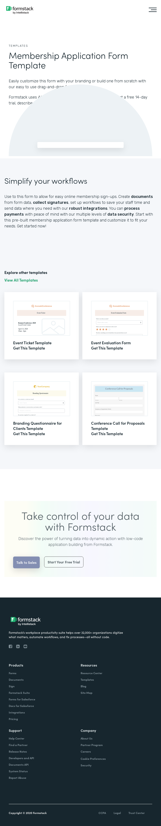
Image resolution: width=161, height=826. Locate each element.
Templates (18, 45)
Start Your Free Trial (64, 568)
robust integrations (88, 208)
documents (142, 196)
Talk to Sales (26, 568)
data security (120, 214)
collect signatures (50, 202)
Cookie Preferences (93, 759)
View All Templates (21, 280)
